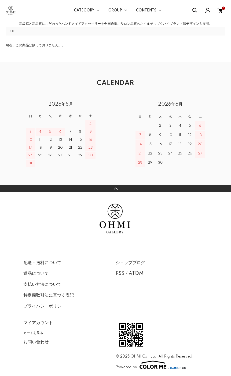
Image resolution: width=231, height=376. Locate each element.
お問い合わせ (36, 342)
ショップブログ (130, 263)
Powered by (151, 365)
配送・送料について (42, 263)
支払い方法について (42, 284)
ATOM (136, 273)
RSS (120, 273)
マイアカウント (38, 323)
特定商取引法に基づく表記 (48, 295)
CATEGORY (84, 10)
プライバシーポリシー (44, 306)
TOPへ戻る (115, 188)
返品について (36, 273)
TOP (11, 31)
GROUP (115, 10)
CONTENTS (146, 10)
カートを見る (33, 333)
